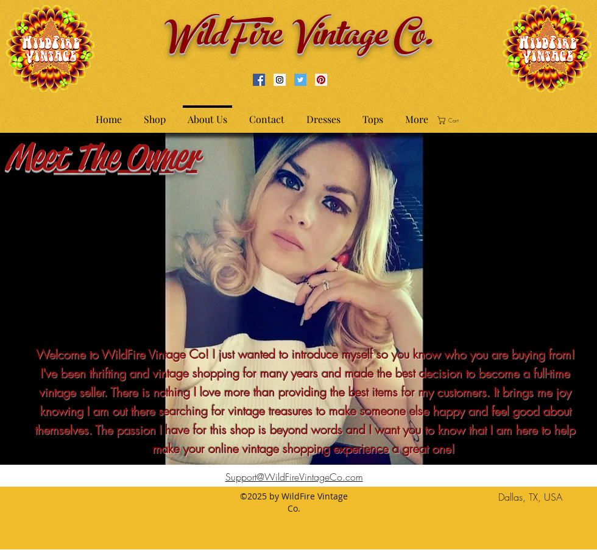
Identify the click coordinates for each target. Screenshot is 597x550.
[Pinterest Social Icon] (321, 80)
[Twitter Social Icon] (300, 80)
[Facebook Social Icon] (259, 80)
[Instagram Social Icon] (280, 80)
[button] (452, 120)
